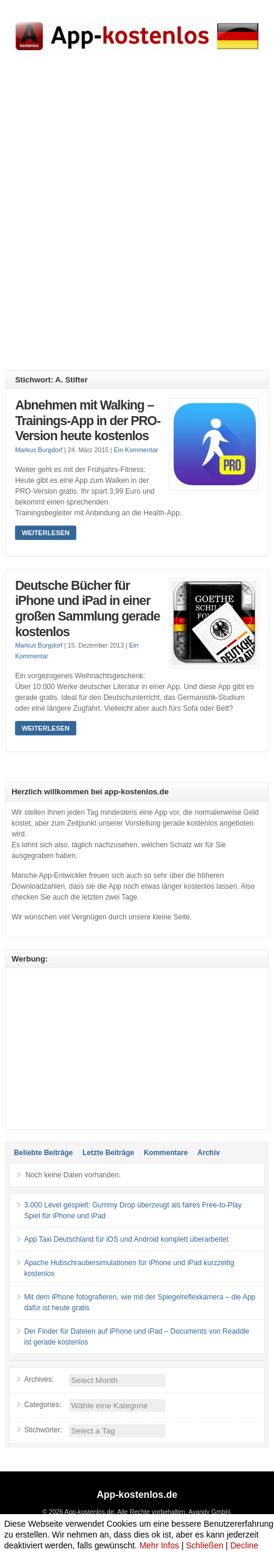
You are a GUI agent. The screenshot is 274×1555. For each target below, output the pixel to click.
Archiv (209, 1153)
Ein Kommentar (135, 449)
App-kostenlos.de (137, 1494)
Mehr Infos (159, 1545)
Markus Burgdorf (38, 449)
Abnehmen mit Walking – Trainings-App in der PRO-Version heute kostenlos (87, 420)
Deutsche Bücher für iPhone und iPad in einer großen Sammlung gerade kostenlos (87, 608)
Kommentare (165, 1153)
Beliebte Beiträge (43, 1153)
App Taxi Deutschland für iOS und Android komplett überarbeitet (126, 1239)
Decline (244, 1545)
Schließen (204, 1545)
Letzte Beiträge (108, 1153)
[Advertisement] (137, 221)
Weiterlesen (45, 532)
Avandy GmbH (209, 1511)
